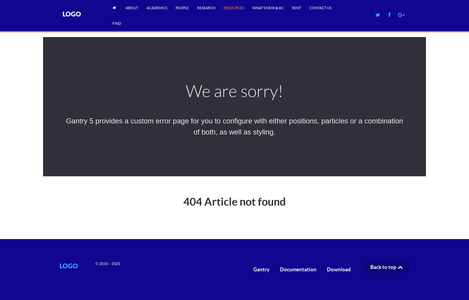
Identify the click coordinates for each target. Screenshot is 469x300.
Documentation (298, 269)
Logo (72, 14)
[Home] (115, 7)
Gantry (261, 269)
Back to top (387, 267)
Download (339, 269)
